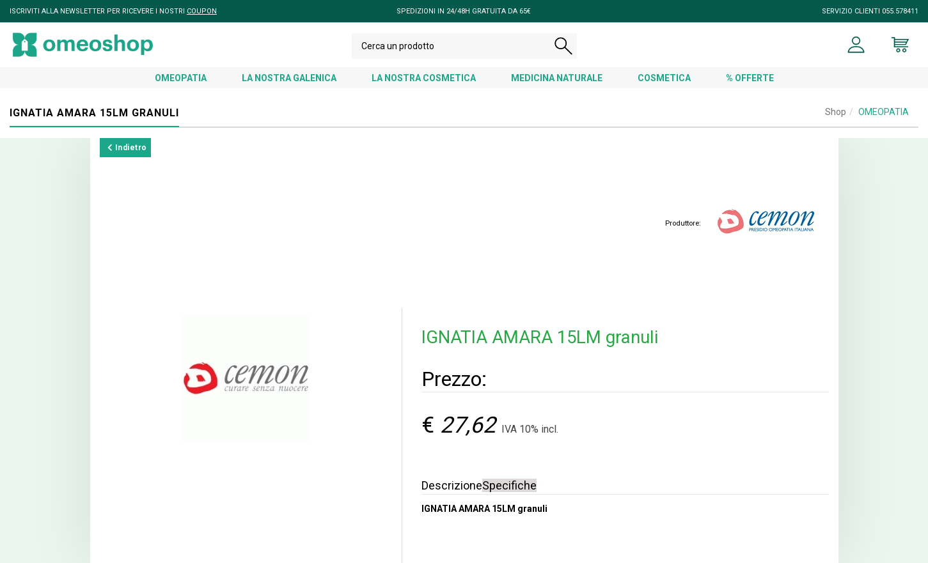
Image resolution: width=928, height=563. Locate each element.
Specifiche (509, 485)
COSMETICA (664, 78)
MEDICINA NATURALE (556, 78)
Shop (835, 112)
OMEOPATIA (181, 78)
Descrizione (451, 485)
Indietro (127, 147)
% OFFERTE (750, 78)
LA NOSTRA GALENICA (289, 78)
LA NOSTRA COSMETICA (424, 78)
